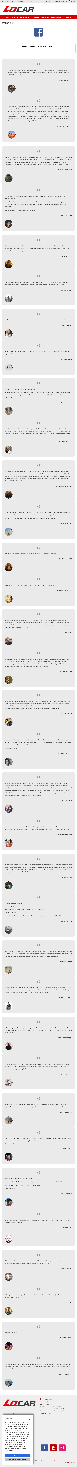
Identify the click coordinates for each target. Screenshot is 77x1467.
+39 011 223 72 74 (26, 1)
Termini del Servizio (49, 1461)
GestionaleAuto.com (69, 1462)
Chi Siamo (15, 17)
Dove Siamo (67, 17)
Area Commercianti (59, 2)
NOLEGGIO (36, 17)
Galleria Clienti (56, 17)
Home (7, 17)
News (48, 2)
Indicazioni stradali (45, 1413)
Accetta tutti (17, 1455)
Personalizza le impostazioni (17, 1460)
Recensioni (45, 17)
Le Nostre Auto (25, 17)
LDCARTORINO (9, 1413)
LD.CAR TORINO (47, 1399)
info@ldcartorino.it (9, 1)
